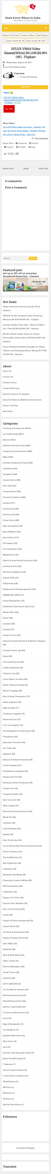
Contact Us (8, 376)
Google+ (9, 147)
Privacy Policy (10, 382)
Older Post (43, 168)
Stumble (21, 147)
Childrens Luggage (12, 713)
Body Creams (9, 805)
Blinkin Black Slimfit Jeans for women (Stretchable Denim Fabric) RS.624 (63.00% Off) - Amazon (24, 338)
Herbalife (7, 949)
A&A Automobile (11, 526)
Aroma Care (8, 788)
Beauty (6, 439)
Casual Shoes (9, 926)
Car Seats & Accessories (14, 932)
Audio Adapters (10, 702)
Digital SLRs (9, 577)
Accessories (8, 508)
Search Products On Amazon (16, 394)
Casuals (7, 623)
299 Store (7, 1087)
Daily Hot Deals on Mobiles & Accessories (22, 399)
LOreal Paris (9, 520)
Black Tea (7, 817)
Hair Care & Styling (12, 909)
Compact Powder (11, 794)
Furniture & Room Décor (14, 1012)
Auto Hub (7, 485)
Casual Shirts (9, 480)
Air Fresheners (10, 549)
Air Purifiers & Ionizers (14, 989)
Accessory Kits (10, 566)
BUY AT (26, 87)
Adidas (6, 834)
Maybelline (8, 554)
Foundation (8, 736)
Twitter (33, 143)
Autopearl (8, 474)
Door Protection (10, 840)
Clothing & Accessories (14, 428)
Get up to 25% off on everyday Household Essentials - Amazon (21, 275)
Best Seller (8, 411)
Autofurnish (9, 514)
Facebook (21, 143)
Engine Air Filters (11, 897)
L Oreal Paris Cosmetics (14, 1075)
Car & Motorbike (11, 434)
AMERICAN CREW (11, 595)
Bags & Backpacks (11, 1024)
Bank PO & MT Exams (13, 1058)
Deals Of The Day (11, 35)
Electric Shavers (11, 851)
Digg (31, 147)
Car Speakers (9, 1029)
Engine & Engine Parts (14, 937)
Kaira (6, 618)
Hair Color (8, 1041)
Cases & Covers (10, 635)
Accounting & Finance (14, 1070)
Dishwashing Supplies (14, 771)
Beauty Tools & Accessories (16, 811)
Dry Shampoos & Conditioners (17, 731)
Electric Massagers (12, 966)
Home (26, 168)
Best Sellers (42, 35)
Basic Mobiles (9, 531)
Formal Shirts (9, 491)
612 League (8, 543)
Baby (5, 457)
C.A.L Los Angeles (11, 725)
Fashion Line (9, 673)
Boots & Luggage (11, 690)
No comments (41, 138)
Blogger (30, 1148)
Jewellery (8, 468)
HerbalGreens (9, 1081)
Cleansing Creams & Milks (15, 880)
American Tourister (12, 742)
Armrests (7, 978)
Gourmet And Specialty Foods (17, 1052)
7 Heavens (8, 1064)
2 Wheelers (8, 891)
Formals (7, 629)
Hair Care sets (10, 800)
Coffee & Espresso (11, 667)
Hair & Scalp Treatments (14, 696)
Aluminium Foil (11, 777)
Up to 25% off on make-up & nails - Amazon (22, 127)
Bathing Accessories (13, 995)
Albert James (9, 960)
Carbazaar (8, 869)
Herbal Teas (8, 612)
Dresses (6, 503)
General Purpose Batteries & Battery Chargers (24, 641)
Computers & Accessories (15, 451)
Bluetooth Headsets (12, 572)
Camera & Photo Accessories (16, 920)
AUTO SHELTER (10, 983)
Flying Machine (11, 857)
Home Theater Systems (14, 685)
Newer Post (8, 168)
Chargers (7, 823)
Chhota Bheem (10, 828)
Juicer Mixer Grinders (13, 679)
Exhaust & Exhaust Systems (16, 759)
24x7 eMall (8, 943)
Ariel (5, 1018)
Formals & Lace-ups (12, 650)
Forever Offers (27, 35)
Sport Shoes (9, 537)
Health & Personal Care (14, 445)
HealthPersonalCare (13, 1001)
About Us (7, 371)
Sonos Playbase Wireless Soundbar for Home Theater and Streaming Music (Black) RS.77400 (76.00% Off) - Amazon (25, 350)
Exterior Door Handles (13, 903)
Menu (25, 28)
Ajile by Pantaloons (12, 1104)
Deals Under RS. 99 (15, 40)
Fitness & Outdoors (12, 497)
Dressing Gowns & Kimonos (16, 782)
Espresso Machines (12, 1035)
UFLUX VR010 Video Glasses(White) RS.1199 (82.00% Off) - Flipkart (25, 53)
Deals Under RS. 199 (35, 40)
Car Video (7, 748)
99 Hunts (7, 1098)
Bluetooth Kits (10, 719)
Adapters (7, 754)
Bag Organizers (10, 863)
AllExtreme (8, 583)
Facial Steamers (10, 765)
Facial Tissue (9, 972)
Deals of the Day (10, 405)
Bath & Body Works (12, 955)
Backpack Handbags (12, 874)
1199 (9, 109)
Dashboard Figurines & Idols (16, 606)
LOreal (6, 914)
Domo (6, 656)
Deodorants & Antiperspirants (17, 589)
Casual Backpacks (12, 600)
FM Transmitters (11, 886)
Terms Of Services (11, 388)
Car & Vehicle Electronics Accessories (21, 846)
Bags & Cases (9, 708)
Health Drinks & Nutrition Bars (18, 560)
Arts (5, 1047)
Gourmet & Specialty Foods (15, 462)
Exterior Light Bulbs (12, 1006)
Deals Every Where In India (22, 17)
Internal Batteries (11, 662)
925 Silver (7, 1093)
